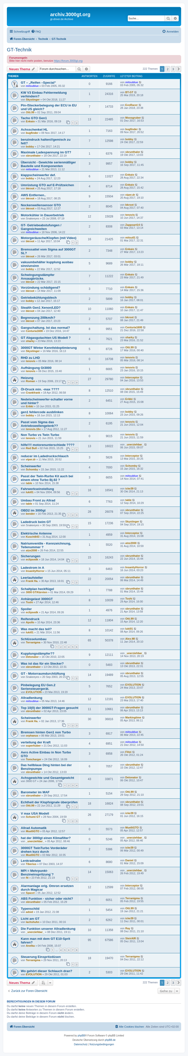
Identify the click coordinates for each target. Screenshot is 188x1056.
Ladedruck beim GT (36, 522)
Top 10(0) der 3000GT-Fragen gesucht (49, 708)
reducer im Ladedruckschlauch (45, 456)
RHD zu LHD (30, 358)
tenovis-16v (33, 429)
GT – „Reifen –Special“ (38, 82)
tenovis (130, 214)
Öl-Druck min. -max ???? (40, 389)
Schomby (32, 469)
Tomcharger (33, 759)
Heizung (27, 378)
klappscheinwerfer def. (38, 175)
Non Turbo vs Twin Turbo (40, 435)
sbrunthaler (33, 155)
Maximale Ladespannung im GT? (46, 152)
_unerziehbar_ (134, 444)
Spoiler (26, 609)
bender (30, 513)
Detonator (32, 656)
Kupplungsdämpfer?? (37, 653)
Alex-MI (130, 638)
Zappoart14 (132, 224)
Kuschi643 (32, 536)
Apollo (30, 622)
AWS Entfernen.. (33, 195)
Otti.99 (30, 112)
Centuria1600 (34, 330)
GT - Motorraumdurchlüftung (43, 673)
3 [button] (173, 69)
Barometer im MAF (35, 792)
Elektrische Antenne (36, 533)
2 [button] (167, 69)
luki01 (30, 492)
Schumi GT (33, 816)
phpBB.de (110, 1040)
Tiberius (31, 864)
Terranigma (33, 642)
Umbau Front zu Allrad (38, 500)
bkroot (30, 188)
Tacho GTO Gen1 (34, 118)
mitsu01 (130, 237)
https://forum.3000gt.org (68, 60)
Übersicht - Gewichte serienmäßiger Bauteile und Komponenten (48, 164)
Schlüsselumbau (34, 639)
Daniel (129, 860)
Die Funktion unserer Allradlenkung (48, 929)
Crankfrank (33, 392)
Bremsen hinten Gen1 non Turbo (46, 732)
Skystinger (33, 99)
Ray (127, 928)
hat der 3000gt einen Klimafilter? (46, 838)
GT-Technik (19, 49)
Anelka (30, 945)
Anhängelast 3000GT (37, 599)
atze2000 (31, 550)
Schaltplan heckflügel (37, 589)
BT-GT (129, 92)
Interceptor (132, 377)
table (29, 483)
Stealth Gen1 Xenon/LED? (41, 307)
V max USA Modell (35, 813)
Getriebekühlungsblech (39, 297)
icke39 (129, 488)
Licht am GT (30, 918)
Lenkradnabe (31, 861)
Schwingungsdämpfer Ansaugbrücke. (38, 276)
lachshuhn (32, 921)
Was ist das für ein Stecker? (42, 663)
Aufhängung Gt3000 (36, 368)
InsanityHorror (35, 570)
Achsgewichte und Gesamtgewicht (47, 778)
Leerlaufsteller (32, 577)
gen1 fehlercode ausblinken (42, 412)
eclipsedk (32, 559)
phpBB (81, 1035)
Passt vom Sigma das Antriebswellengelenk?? (39, 424)
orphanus (32, 735)
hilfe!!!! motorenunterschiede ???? (47, 445)
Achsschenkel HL (34, 129)
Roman (30, 381)
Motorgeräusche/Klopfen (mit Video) (48, 238)
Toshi (29, 602)
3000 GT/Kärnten (36, 592)
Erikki (29, 406)
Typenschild (30, 908)
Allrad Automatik (34, 828)
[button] (178, 69)
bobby (30, 146)
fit (27, 877)
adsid (29, 911)
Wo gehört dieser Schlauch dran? (46, 971)
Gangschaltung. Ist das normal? (45, 327)
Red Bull (31, 448)
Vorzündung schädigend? (40, 287)
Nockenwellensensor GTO (41, 205)
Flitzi (128, 751)
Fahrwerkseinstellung (37, 489)
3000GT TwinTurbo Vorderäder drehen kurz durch (44, 849)
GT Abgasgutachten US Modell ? (46, 338)
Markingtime (133, 717)
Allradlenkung (31, 698)
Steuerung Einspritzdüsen (41, 957)
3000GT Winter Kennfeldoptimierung (49, 348)
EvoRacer (131, 104)
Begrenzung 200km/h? (38, 317)
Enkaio (30, 121)
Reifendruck (30, 619)
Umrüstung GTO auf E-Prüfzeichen (47, 185)
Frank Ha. (32, 580)
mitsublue (32, 85)
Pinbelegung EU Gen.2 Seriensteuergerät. (38, 687)
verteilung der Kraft (36, 742)
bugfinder (32, 132)
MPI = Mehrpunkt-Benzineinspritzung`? (37, 872)
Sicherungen (30, 556)
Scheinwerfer (31, 466)
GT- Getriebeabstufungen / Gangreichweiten (41, 227)
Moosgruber (133, 117)
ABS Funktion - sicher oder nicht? (47, 898)
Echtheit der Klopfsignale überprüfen (49, 802)
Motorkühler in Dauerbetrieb (42, 215)
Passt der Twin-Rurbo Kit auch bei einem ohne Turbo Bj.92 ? (47, 478)
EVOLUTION (34, 692)
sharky (30, 341)
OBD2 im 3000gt (33, 510)
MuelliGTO (32, 831)
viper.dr (130, 194)
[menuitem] (36, 31)
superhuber (33, 745)
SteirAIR (130, 938)
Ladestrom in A (32, 567)
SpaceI (30, 892)
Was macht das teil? (36, 629)
